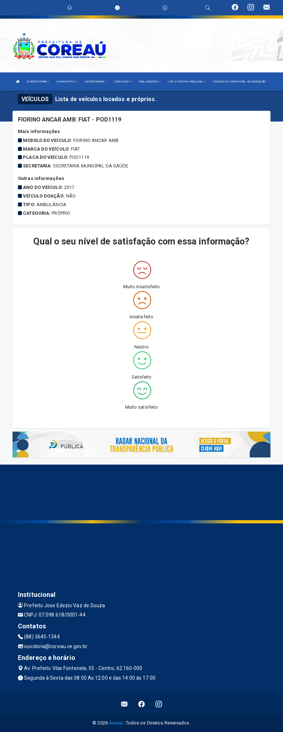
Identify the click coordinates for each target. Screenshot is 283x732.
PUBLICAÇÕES (149, 81)
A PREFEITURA (38, 81)
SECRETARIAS (96, 81)
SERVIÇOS (122, 81)
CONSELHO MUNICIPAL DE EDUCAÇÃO (239, 81)
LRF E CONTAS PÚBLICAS (187, 81)
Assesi (116, 723)
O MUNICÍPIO (67, 81)
